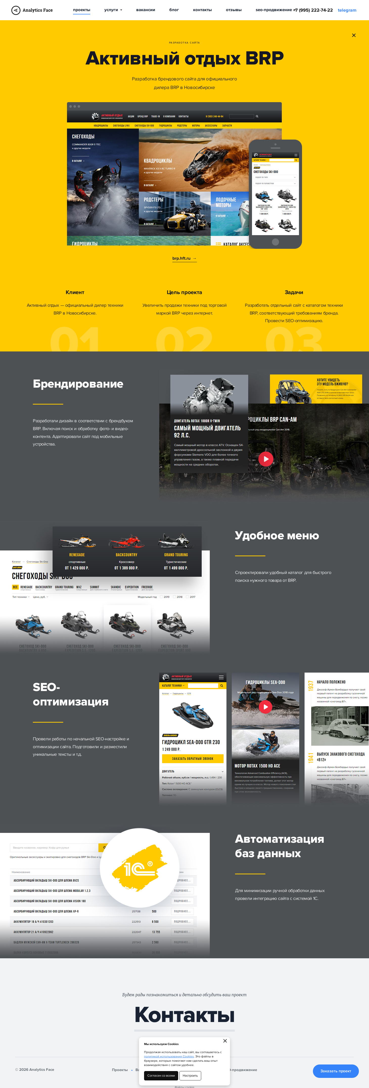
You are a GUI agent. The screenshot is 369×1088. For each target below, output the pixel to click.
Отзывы (234, 9)
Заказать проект (336, 1071)
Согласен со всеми (161, 1076)
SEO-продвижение (276, 9)
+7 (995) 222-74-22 (313, 10)
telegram (347, 10)
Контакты (202, 9)
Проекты (81, 9)
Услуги (113, 9)
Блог (174, 9)
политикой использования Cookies (169, 1056)
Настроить (190, 1076)
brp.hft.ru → (184, 258)
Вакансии (145, 9)
